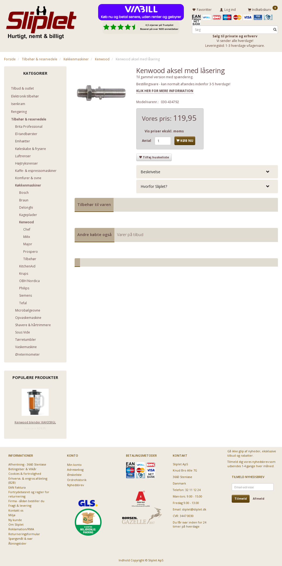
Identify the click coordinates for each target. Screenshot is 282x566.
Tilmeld (240, 498)
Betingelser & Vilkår (22, 468)
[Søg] (275, 29)
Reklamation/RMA (21, 528)
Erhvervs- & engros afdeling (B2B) (27, 480)
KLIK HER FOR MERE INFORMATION (164, 90)
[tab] (207, 171)
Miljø (11, 514)
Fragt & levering (19, 505)
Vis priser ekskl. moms (164, 130)
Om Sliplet (16, 524)
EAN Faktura (17, 487)
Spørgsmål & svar (20, 538)
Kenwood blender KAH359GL (35, 421)
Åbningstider (17, 543)
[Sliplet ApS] (41, 20)
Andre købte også (94, 233)
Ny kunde (15, 519)
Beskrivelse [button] (150, 171)
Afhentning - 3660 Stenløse (27, 463)
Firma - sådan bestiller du (26, 500)
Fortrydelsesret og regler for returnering (28, 493)
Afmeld (258, 498)
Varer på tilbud (130, 233)
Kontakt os (15, 510)
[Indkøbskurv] (263, 9)
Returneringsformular (24, 533)
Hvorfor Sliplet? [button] (154, 185)
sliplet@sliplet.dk (194, 508)
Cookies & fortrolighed (24, 473)
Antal (147, 140)
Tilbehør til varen (94, 203)
